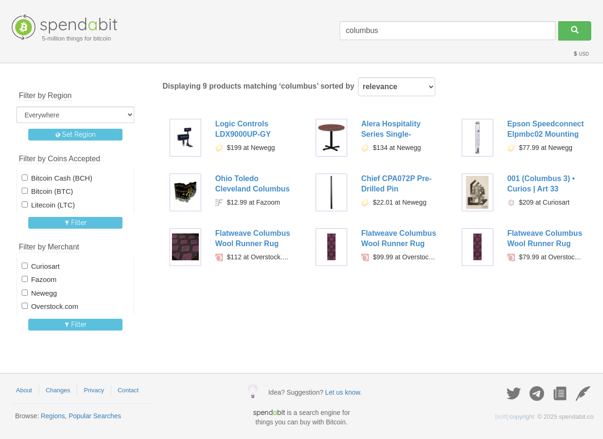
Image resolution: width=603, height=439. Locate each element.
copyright (514, 416)
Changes (58, 390)
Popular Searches (95, 416)
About (24, 390)
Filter (76, 222)
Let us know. (343, 392)
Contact (128, 390)
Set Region (76, 134)
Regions (53, 416)
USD (581, 54)
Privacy (94, 390)
